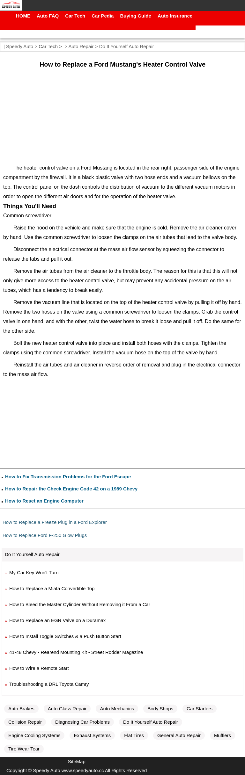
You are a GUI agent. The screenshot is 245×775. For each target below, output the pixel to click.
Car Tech (75, 15)
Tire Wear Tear (24, 748)
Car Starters (199, 708)
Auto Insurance (175, 15)
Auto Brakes (21, 708)
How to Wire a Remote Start (39, 668)
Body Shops (160, 708)
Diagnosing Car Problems (82, 722)
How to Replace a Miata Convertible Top (51, 588)
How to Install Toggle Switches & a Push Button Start (65, 636)
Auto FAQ (48, 15)
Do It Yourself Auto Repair (126, 46)
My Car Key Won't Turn (33, 572)
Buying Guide (135, 15)
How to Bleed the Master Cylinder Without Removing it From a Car (79, 604)
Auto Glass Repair (67, 708)
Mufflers (222, 735)
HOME (23, 15)
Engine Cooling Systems (34, 735)
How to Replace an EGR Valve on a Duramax (57, 620)
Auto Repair (80, 46)
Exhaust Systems (92, 735)
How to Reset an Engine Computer (44, 500)
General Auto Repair (179, 735)
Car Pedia (103, 15)
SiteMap (76, 761)
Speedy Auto (19, 46)
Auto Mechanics (117, 708)
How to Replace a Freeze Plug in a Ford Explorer (55, 522)
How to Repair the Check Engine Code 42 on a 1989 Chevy (71, 488)
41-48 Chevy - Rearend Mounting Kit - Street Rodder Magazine (76, 652)
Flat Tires (134, 735)
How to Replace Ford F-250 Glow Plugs (45, 535)
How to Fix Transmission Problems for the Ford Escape (68, 476)
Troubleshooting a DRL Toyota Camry (49, 684)
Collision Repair (25, 722)
